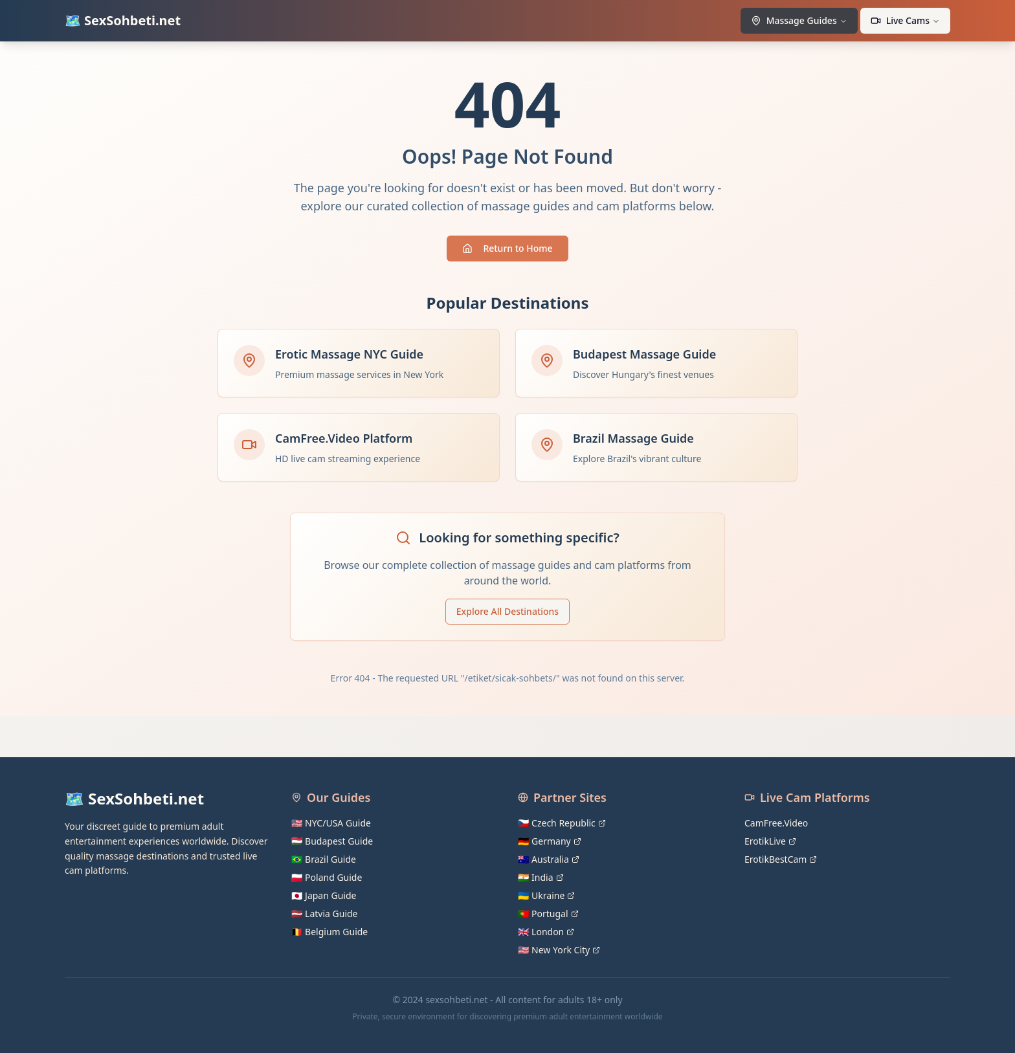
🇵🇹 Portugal (548, 913)
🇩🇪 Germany (549, 841)
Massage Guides (799, 20)
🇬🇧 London (546, 932)
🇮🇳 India (541, 877)
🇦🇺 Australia (548, 859)
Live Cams (905, 20)
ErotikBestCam (780, 859)
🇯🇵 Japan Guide (323, 895)
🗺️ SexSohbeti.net (123, 20)
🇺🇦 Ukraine (546, 895)
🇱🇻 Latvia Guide (324, 913)
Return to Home (507, 248)
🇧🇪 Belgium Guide (329, 932)
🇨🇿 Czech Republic (562, 823)
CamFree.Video (776, 823)
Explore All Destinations (507, 611)
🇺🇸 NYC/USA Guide (331, 823)
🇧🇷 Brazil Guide (323, 859)
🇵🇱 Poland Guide (326, 877)
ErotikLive (770, 841)
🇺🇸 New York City (559, 950)
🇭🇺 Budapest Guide (332, 841)
